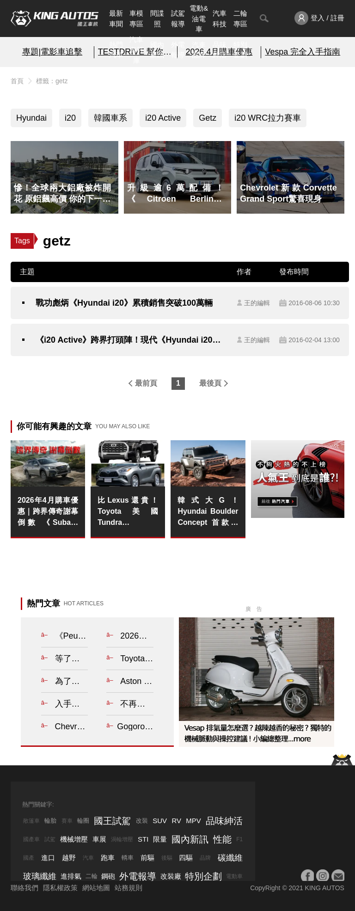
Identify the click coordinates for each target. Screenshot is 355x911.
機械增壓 (74, 839)
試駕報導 (178, 18)
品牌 (205, 858)
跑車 (108, 858)
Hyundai (31, 118)
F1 (239, 839)
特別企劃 (240, 50)
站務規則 (128, 888)
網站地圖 (96, 888)
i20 (70, 118)
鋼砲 (108, 876)
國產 (28, 858)
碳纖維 (230, 857)
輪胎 (50, 820)
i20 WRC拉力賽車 (267, 118)
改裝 (142, 820)
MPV (193, 821)
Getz (207, 118)
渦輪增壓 (122, 839)
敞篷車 (31, 821)
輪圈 (83, 820)
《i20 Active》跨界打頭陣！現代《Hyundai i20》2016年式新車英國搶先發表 (131, 340)
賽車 (67, 821)
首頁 (17, 81)
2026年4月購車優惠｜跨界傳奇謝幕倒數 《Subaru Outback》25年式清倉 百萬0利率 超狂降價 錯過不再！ (48, 512)
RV (176, 821)
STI (143, 839)
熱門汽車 (116, 50)
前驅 (147, 858)
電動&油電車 (199, 18)
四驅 (186, 858)
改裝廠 (170, 876)
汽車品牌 (199, 50)
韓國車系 (110, 118)
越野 (69, 858)
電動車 (234, 876)
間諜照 (157, 18)
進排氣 (71, 876)
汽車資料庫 (136, 50)
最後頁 (210, 383)
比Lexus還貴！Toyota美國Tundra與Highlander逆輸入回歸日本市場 (128, 512)
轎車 (128, 857)
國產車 (31, 839)
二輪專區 (240, 18)
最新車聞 (116, 18)
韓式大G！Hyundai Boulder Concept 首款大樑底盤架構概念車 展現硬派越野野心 (208, 512)
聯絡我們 (24, 888)
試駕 (49, 839)
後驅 (166, 858)
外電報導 (178, 50)
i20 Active (163, 118)
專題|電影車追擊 (52, 51)
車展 (99, 839)
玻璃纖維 (39, 876)
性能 (222, 839)
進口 (48, 858)
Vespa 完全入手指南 (302, 51)
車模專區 (136, 18)
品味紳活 (219, 50)
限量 (160, 839)
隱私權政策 (60, 888)
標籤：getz (51, 81)
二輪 (92, 876)
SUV (160, 821)
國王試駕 (112, 821)
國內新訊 (157, 50)
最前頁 (146, 383)
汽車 (88, 858)
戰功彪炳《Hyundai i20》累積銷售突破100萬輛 (124, 303)
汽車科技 (219, 18)
